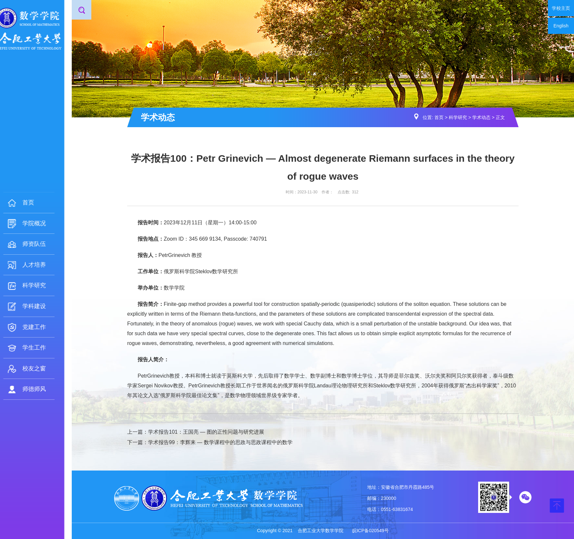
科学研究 (458, 117)
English (560, 25)
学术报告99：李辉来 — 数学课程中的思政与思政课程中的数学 (220, 442)
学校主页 (561, 8)
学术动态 (481, 117)
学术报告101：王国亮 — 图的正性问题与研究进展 (206, 432)
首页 (439, 117)
